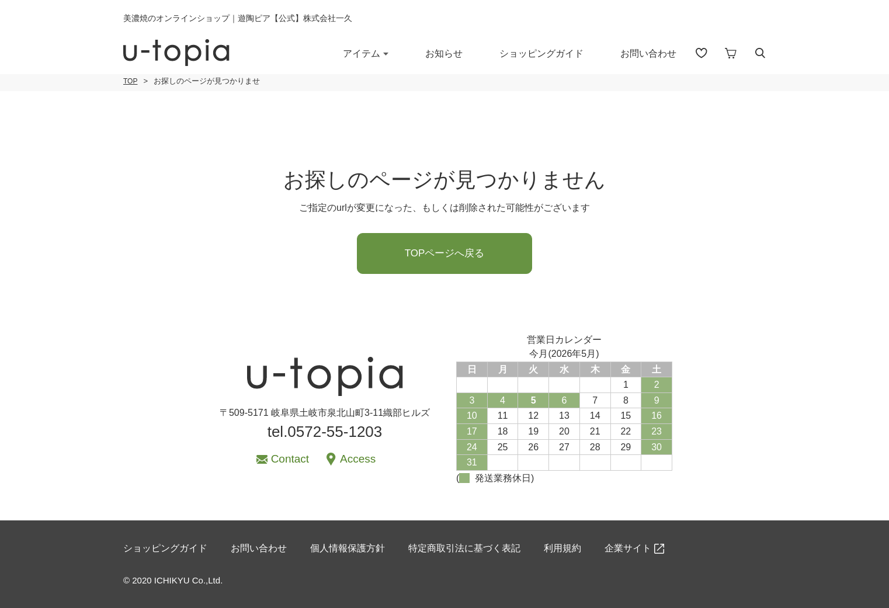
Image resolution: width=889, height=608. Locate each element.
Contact (290, 459)
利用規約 (562, 548)
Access (358, 459)
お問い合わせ (648, 53)
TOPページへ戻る (445, 253)
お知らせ (444, 53)
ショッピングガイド (541, 53)
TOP (130, 81)
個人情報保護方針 (347, 548)
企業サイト (628, 548)
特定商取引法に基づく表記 (464, 548)
